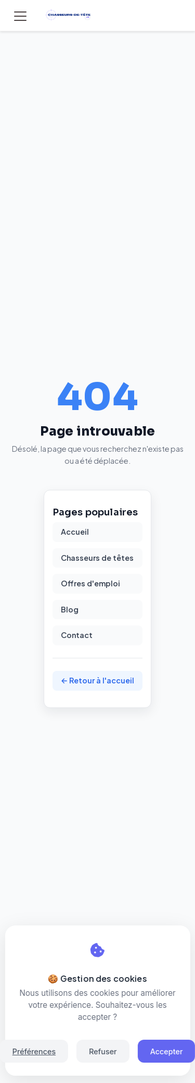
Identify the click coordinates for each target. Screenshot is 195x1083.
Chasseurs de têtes (97, 557)
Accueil (75, 531)
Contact (77, 635)
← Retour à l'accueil (98, 680)
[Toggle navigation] (20, 16)
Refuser (102, 1051)
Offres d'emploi (90, 583)
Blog (70, 609)
